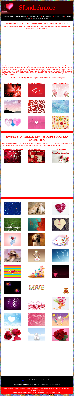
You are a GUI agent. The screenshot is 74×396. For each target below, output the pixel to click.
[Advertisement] (37, 46)
